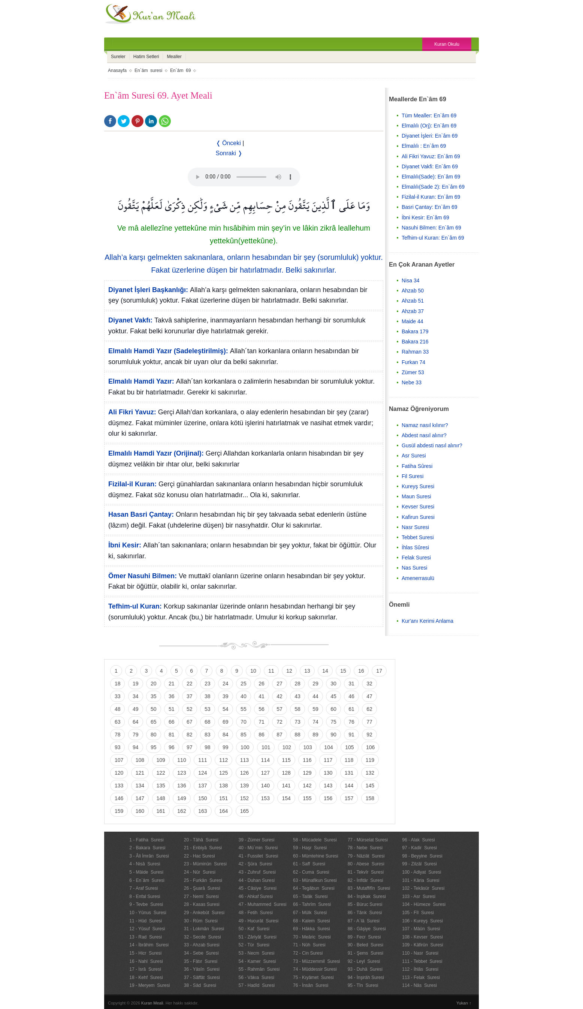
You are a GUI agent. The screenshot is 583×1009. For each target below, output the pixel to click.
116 (307, 760)
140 (265, 786)
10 (253, 671)
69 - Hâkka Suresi (311, 928)
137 (202, 786)
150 (202, 798)
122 (161, 773)
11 (271, 671)
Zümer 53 (413, 372)
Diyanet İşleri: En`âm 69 (429, 136)
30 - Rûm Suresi (201, 921)
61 (351, 709)
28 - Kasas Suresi (202, 904)
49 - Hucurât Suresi (258, 921)
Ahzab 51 (413, 301)
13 (307, 671)
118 (349, 760)
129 (307, 773)
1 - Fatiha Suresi (146, 840)
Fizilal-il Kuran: (132, 484)
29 (315, 684)
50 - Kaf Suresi (253, 928)
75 (333, 722)
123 (181, 773)
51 (172, 709)
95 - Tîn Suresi (363, 985)
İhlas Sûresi (415, 547)
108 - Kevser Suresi (422, 937)
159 (119, 811)
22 (190, 684)
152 (244, 798)
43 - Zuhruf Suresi (256, 872)
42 (280, 696)
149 (181, 798)
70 (244, 722)
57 (280, 709)
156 (328, 798)
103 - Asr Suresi (418, 896)
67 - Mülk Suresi (310, 912)
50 (154, 709)
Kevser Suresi (418, 507)
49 (136, 709)
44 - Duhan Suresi (256, 880)
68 (208, 722)
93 (118, 747)
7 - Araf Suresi (143, 888)
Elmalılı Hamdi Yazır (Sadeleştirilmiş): (168, 351)
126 (244, 773)
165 (244, 811)
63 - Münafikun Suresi (315, 880)
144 (349, 786)
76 (351, 722)
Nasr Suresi (415, 527)
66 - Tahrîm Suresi (312, 904)
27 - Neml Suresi (201, 896)
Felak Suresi (416, 558)
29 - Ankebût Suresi (204, 912)
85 (244, 735)
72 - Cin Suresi (308, 953)
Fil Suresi (412, 476)
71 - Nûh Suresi (309, 945)
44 (315, 696)
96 (172, 747)
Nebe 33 (412, 382)
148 (161, 798)
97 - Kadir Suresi (419, 847)
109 (161, 760)
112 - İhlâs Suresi (420, 969)
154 (286, 798)
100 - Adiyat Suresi (421, 872)
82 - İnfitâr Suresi (365, 880)
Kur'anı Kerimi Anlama (427, 621)
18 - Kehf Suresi (146, 977)
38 (208, 696)
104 (328, 747)
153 (265, 798)
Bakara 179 (415, 331)
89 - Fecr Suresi (364, 937)
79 (136, 735)
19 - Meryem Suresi (149, 985)
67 (190, 722)
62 (369, 709)
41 (262, 696)
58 (297, 709)
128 (286, 773)
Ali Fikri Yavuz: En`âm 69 (431, 156)
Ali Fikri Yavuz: (132, 412)
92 (369, 735)
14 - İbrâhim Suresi (149, 945)
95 (154, 747)
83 (208, 735)
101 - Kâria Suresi (420, 880)
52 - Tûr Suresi (253, 945)
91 (351, 735)
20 (154, 684)
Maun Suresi (416, 496)
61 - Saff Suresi (309, 864)
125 (223, 773)
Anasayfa (117, 70)
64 (136, 722)
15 (343, 671)
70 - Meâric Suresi (312, 937)
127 (265, 773)
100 (245, 747)
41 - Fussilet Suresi (258, 856)
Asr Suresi (414, 456)
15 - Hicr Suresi (145, 953)
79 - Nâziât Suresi (366, 856)
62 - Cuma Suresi (311, 872)
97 (190, 747)
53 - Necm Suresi (256, 953)
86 (262, 735)
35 (154, 696)
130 (328, 773)
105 (349, 747)
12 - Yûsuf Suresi (147, 928)
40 (244, 696)
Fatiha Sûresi (417, 466)
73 (297, 722)
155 (307, 798)
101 (266, 747)
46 (351, 696)
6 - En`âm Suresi (146, 880)
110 (181, 760)
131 (349, 773)
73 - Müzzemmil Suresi (316, 961)
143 (328, 786)
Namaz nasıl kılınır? (425, 425)
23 (208, 684)
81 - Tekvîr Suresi (366, 872)
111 (202, 760)
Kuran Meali (152, 1003)
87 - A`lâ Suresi (364, 921)
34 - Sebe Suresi (201, 953)
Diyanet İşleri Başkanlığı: (148, 290)
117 (328, 760)
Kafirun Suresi (418, 517)
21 (172, 684)
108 (140, 760)
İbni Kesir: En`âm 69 (425, 217)
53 (208, 709)
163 (202, 811)
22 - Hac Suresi (199, 856)
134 (140, 786)
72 (280, 722)
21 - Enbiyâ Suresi (203, 847)
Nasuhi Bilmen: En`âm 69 (431, 228)
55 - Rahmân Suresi (259, 969)
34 (136, 696)
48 (118, 709)
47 (369, 696)
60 (333, 709)
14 (325, 671)
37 (190, 696)
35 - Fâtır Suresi (200, 961)
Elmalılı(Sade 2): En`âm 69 (433, 187)
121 (140, 773)
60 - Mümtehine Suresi (315, 856)
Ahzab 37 (413, 311)
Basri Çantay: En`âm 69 (429, 207)
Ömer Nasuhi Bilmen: (142, 576)
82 (190, 735)
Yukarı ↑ (463, 1003)
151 (223, 798)
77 (369, 722)
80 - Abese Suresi (366, 864)
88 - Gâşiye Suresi (367, 928)
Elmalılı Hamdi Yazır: (141, 381)
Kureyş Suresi (418, 486)
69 (226, 722)
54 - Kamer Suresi (257, 961)
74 (315, 722)
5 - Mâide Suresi (146, 872)
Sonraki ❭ (229, 153)
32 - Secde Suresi (202, 937)
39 (226, 696)
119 (370, 760)
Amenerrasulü (418, 578)
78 (118, 735)
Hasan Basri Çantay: (141, 514)
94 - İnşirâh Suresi (366, 977)
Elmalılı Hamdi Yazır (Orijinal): (156, 453)
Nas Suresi (414, 568)
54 (226, 709)
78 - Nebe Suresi (365, 847)
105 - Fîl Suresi (418, 912)
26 (262, 684)
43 (297, 696)
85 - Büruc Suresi (365, 904)
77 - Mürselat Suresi (368, 840)
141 (286, 786)
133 (119, 786)
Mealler (174, 56)
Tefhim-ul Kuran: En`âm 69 (433, 238)
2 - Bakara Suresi (147, 847)
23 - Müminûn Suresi (205, 864)
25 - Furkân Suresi (203, 880)
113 (244, 760)
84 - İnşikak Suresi (367, 896)
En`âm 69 (180, 70)
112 (223, 760)
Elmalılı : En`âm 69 (424, 146)
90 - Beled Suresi (365, 945)
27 (280, 684)
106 (370, 747)
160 (140, 811)
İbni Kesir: (124, 545)
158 (370, 798)
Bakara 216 (415, 342)
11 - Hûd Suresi (145, 921)
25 (244, 684)
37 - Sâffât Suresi (202, 977)
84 (226, 735)
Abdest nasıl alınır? (424, 435)
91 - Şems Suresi (365, 953)
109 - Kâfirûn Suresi (422, 945)
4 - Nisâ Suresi (144, 864)
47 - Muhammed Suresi (262, 904)
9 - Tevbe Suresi (146, 904)
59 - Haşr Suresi (310, 847)
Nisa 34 (410, 280)
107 (119, 760)
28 (297, 684)
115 (286, 760)
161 (161, 811)
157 (349, 798)
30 (333, 684)
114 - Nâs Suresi (419, 985)
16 (361, 671)
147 (140, 798)
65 (154, 722)
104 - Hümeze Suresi (423, 904)
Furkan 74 (413, 362)
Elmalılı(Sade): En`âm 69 (431, 177)
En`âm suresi (148, 70)
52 (190, 709)
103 (307, 747)
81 (172, 735)
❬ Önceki (228, 143)
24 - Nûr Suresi (199, 872)
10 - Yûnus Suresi (147, 912)
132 (370, 773)
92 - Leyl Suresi (364, 961)
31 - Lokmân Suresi (204, 928)
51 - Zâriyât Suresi (257, 937)
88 (297, 735)
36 (172, 696)
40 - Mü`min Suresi (258, 847)
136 (181, 786)
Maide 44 (412, 321)
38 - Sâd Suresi (200, 985)
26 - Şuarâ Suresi (202, 888)
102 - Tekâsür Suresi (423, 888)
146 (119, 798)
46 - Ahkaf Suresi (255, 896)
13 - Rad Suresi (145, 937)
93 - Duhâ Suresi (365, 969)
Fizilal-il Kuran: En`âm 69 (431, 197)
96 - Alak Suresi (418, 840)
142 (307, 786)
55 (244, 709)
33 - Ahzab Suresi (202, 945)
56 (262, 709)
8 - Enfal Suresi (144, 896)
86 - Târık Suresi (365, 912)
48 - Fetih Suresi (255, 912)
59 (315, 709)
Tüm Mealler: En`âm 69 (429, 115)
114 (265, 760)
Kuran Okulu (446, 44)
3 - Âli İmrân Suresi (149, 856)
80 (154, 735)
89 (315, 735)
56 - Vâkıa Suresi (256, 977)
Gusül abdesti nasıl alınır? (432, 445)
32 (369, 684)
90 (333, 735)
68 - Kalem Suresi (311, 921)
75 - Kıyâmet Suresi (313, 977)
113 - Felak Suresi (421, 977)
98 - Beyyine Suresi (422, 856)
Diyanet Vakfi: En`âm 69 (430, 166)
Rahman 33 (415, 352)
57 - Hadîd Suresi (256, 985)
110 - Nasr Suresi (420, 953)
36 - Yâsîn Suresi (202, 969)
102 (287, 747)
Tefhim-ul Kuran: (135, 606)
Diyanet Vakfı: (130, 320)
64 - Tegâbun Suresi (314, 888)
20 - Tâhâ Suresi (201, 840)
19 (136, 684)
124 (202, 773)
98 (208, 747)
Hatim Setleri (146, 56)
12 (289, 671)
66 (172, 722)
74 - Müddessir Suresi (315, 969)
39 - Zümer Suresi (256, 840)
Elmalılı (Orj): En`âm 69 (429, 126)
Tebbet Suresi (418, 537)
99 (226, 747)
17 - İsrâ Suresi (145, 969)
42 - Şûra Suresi (255, 864)
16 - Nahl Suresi (146, 961)
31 (351, 684)
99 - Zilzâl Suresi (419, 864)
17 (379, 671)
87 (280, 735)
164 (223, 811)
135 (161, 786)
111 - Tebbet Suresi (422, 961)
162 (181, 811)
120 (119, 773)
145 (370, 786)
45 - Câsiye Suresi (257, 888)
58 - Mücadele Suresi (315, 840)
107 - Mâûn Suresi (421, 928)
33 (118, 696)
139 (244, 786)
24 (226, 684)
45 (333, 696)
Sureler (118, 56)
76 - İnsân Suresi (310, 985)
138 (223, 786)
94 (136, 747)
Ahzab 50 (413, 291)
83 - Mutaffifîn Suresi (369, 888)
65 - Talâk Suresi (310, 896)
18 (118, 684)
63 (118, 722)
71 (262, 722)
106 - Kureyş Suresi (422, 921)
